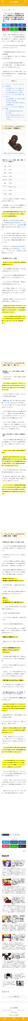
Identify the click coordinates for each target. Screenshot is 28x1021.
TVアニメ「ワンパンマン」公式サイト (16, 153)
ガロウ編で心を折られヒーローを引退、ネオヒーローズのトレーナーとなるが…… (15, 117)
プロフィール (20, 1010)
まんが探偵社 (14, 2)
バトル (12, 834)
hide (15, 81)
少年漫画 (17, 834)
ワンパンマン (5, 834)
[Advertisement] (14, 341)
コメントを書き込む (14, 996)
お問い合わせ (14, 1012)
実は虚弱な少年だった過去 (14, 92)
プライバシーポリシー (7, 1010)
